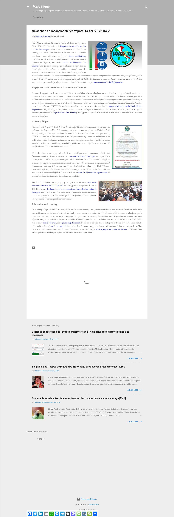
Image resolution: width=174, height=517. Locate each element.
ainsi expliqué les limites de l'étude (111, 229)
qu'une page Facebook (71, 223)
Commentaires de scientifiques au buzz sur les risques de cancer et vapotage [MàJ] (79, 398)
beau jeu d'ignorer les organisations (93, 173)
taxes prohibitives (77, 56)
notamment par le (101, 82)
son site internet (49, 223)
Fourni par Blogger (87, 499)
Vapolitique (41, 6)
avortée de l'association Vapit (82, 156)
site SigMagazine (115, 82)
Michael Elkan (94, 504)
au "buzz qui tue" (58, 226)
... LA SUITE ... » (134, 358)
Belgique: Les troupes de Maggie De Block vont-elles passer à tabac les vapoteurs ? (78, 366)
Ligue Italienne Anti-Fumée (64, 113)
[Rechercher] (145, 7)
